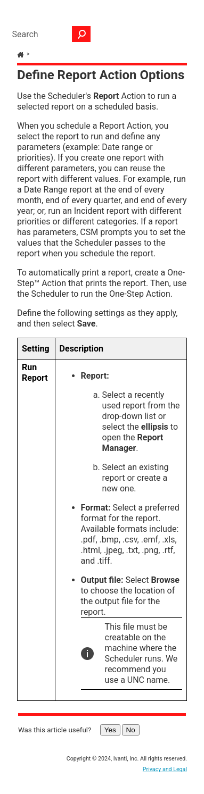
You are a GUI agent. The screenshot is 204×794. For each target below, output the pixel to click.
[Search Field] (48, 34)
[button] (81, 34)
